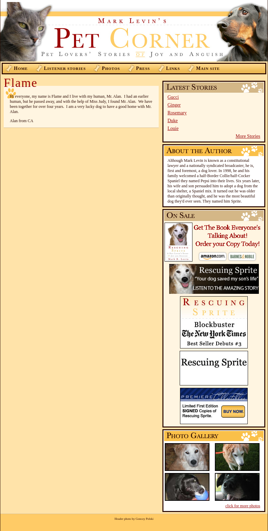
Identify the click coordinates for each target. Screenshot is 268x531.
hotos (111, 68)
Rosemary (177, 112)
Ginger (174, 105)
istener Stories (65, 68)
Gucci (173, 97)
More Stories (248, 136)
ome (21, 68)
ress (143, 68)
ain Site (208, 68)
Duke (173, 120)
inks (173, 68)
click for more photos (242, 506)
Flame (21, 83)
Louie (173, 128)
